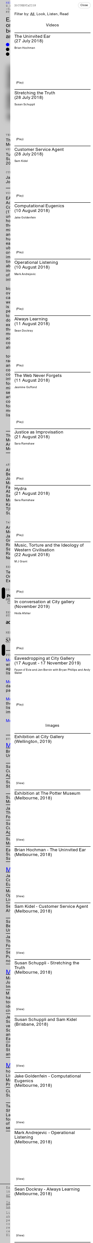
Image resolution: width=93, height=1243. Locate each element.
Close (84, 5)
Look (41, 14)
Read (64, 14)
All (32, 14)
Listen (52, 14)
